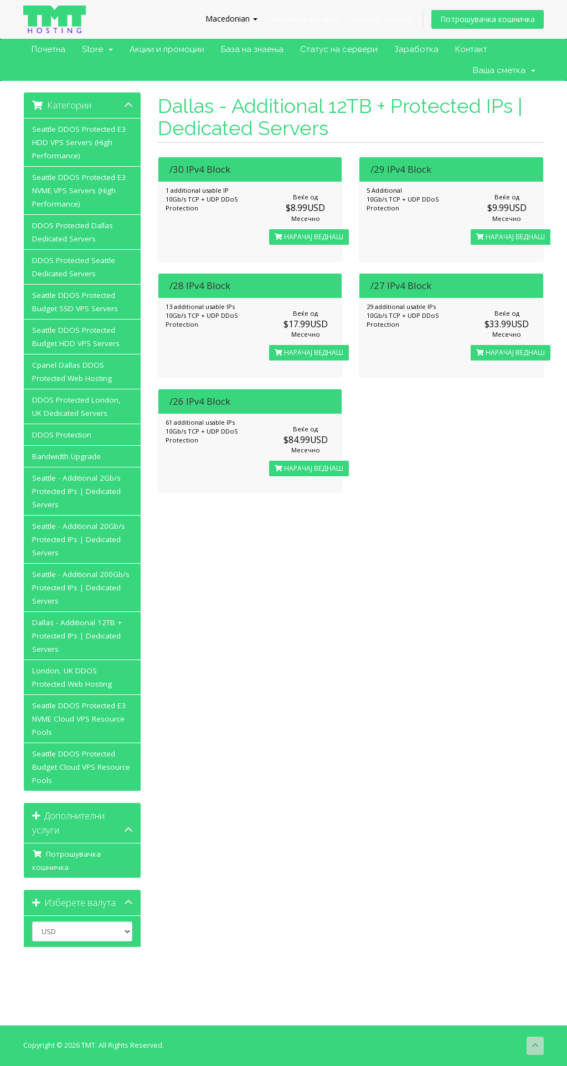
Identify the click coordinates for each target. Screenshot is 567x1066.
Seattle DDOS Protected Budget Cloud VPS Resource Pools (81, 767)
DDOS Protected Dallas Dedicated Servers (72, 232)
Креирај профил (382, 18)
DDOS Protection (61, 435)
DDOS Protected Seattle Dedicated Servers (73, 267)
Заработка (416, 49)
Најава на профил (304, 18)
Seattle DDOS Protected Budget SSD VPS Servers (75, 301)
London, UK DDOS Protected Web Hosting (72, 677)
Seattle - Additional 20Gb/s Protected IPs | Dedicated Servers (78, 539)
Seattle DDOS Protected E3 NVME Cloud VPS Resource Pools (79, 719)
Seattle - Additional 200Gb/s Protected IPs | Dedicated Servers (81, 587)
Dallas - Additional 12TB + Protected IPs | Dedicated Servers (77, 635)
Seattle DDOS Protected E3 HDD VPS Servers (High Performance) (79, 142)
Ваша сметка (504, 70)
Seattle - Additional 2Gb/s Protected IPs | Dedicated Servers (76, 491)
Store (97, 49)
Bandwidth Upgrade (66, 456)
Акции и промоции (167, 49)
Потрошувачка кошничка (487, 19)
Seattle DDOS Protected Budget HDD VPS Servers (76, 336)
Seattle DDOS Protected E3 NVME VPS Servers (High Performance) (79, 190)
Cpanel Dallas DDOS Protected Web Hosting (72, 371)
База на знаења (252, 49)
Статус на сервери (339, 49)
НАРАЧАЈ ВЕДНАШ (309, 236)
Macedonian (231, 18)
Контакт (471, 49)
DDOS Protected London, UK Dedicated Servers (76, 406)
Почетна (48, 49)
